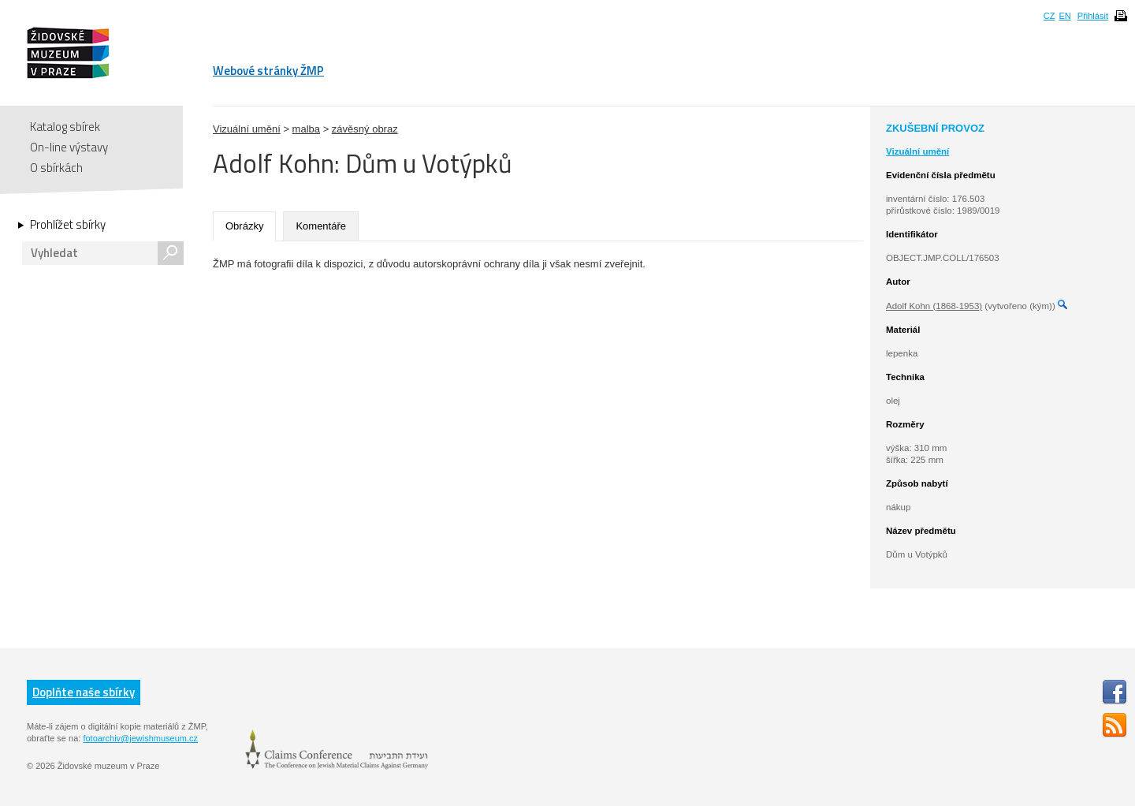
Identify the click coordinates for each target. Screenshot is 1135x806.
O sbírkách (56, 168)
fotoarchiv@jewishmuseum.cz (140, 738)
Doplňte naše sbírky (83, 692)
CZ (1049, 16)
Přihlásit (1092, 16)
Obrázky (244, 226)
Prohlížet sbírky (68, 225)
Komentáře (321, 226)
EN (1064, 16)
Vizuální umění (247, 129)
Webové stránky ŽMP (268, 71)
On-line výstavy (69, 147)
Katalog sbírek (65, 127)
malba (306, 129)
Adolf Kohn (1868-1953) (934, 306)
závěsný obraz (365, 129)
